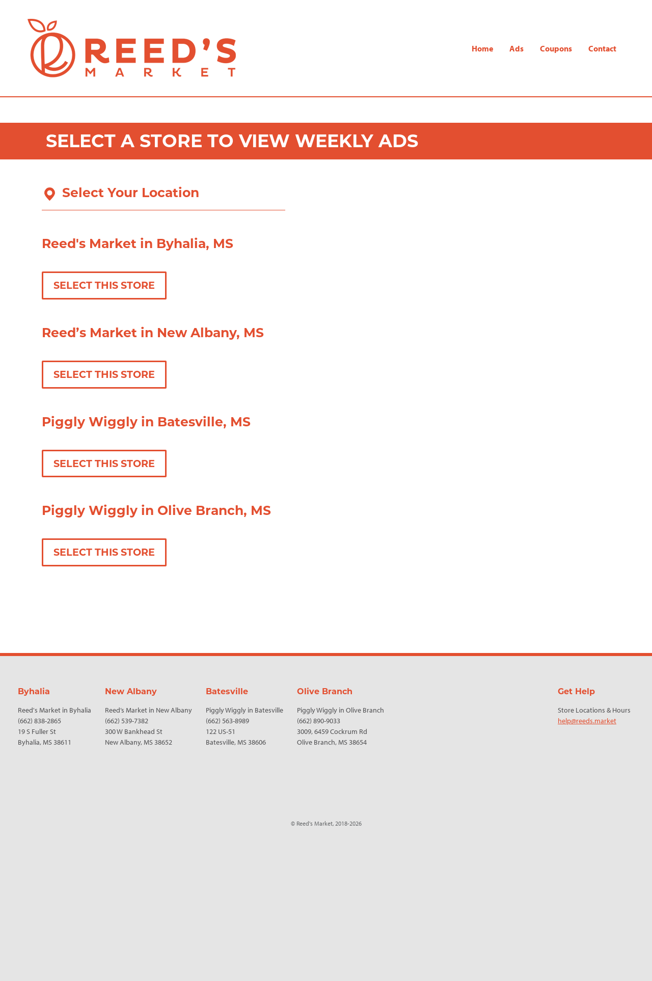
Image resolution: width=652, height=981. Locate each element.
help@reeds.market (587, 720)
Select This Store (104, 285)
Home (482, 48)
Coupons (556, 48)
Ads (516, 48)
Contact (602, 48)
